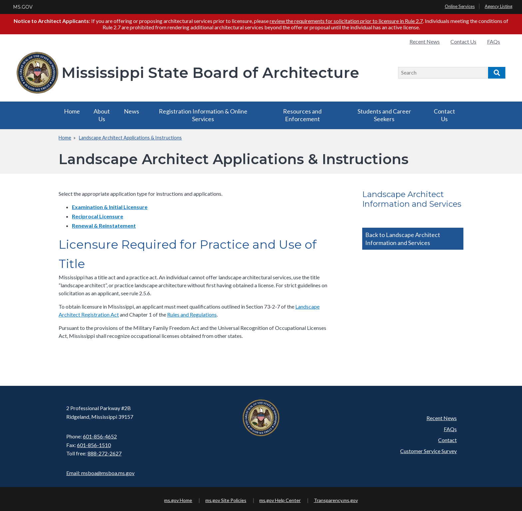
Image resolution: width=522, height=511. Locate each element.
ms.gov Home (178, 500)
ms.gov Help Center (280, 500)
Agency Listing (498, 6)
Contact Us (463, 41)
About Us (102, 115)
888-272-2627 (105, 453)
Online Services (460, 6)
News (131, 111)
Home (72, 111)
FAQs (493, 41)
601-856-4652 (100, 436)
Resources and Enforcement (302, 115)
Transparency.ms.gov (336, 500)
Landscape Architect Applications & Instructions (130, 137)
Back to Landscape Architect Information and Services (402, 238)
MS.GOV (23, 7)
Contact (447, 440)
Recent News (424, 41)
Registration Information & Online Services (203, 115)
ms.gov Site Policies (225, 500)
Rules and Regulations (192, 314)
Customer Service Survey (428, 451)
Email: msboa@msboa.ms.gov (100, 473)
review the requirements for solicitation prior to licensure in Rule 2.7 (346, 21)
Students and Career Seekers (384, 115)
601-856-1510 (94, 445)
